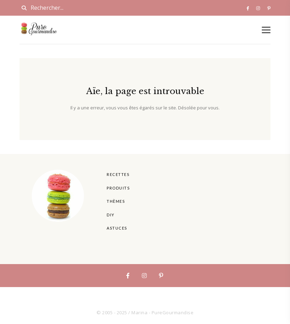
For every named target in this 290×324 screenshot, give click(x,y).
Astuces (117, 228)
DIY (111, 215)
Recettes (118, 174)
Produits (118, 188)
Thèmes (116, 201)
